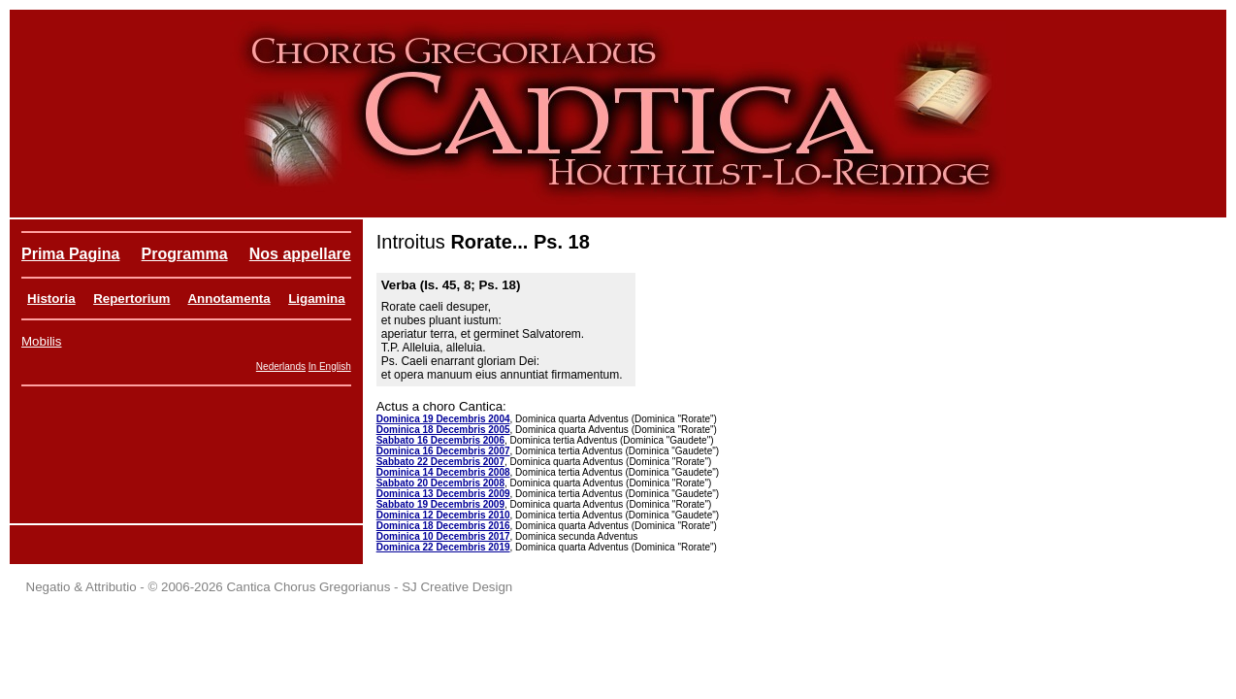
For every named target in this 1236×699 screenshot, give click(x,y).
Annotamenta (228, 298)
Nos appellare (300, 254)
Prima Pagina (70, 254)
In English (330, 366)
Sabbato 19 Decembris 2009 (440, 504)
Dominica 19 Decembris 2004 (443, 419)
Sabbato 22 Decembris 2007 (440, 461)
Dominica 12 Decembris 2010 (443, 515)
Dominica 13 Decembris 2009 (443, 493)
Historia (51, 298)
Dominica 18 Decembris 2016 (443, 525)
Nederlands (281, 366)
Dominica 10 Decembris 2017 (443, 536)
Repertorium (131, 298)
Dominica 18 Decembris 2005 (443, 429)
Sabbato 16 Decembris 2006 (440, 440)
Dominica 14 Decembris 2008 (443, 472)
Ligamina (316, 298)
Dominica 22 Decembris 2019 (443, 547)
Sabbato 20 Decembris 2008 (440, 483)
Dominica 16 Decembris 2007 (443, 451)
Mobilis (41, 341)
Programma (185, 254)
